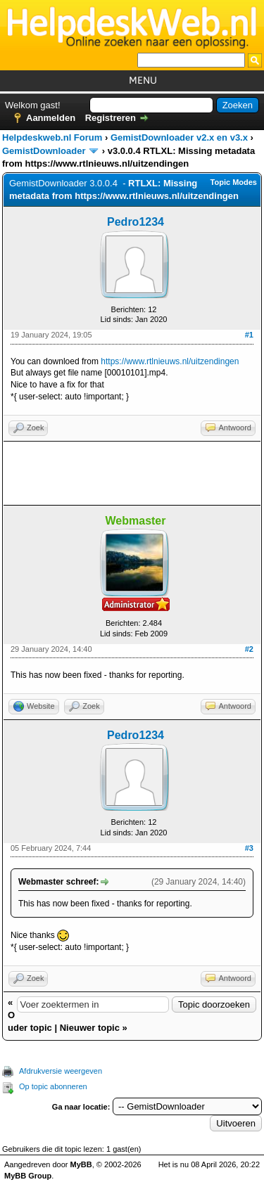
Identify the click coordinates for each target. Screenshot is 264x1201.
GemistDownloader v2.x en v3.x (179, 137)
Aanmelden (50, 118)
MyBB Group (27, 1175)
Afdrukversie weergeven (60, 1071)
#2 (249, 649)
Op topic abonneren (53, 1086)
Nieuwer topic (90, 1027)
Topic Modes (233, 182)
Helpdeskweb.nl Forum (52, 137)
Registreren (110, 118)
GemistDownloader (43, 151)
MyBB (81, 1164)
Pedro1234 (135, 222)
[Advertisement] (132, 473)
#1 (249, 334)
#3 (249, 848)
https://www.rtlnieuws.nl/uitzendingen (170, 361)
